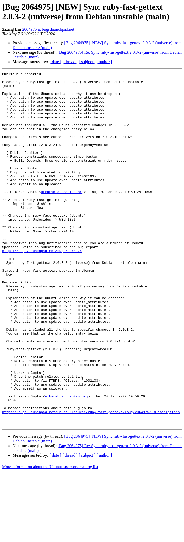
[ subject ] (87, 61)
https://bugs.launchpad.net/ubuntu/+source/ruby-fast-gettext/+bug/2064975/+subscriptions (91, 480)
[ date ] (55, 61)
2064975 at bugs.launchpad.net (48, 29)
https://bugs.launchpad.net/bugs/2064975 (42, 286)
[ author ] (104, 61)
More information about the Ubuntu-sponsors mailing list (50, 537)
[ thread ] (70, 61)
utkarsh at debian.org (62, 216)
